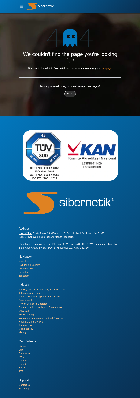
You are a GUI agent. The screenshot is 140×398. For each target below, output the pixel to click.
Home (70, 94)
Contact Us (24, 385)
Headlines (24, 261)
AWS (21, 357)
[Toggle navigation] (22, 7)
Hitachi (22, 368)
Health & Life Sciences (31, 322)
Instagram (24, 276)
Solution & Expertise (29, 265)
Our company (26, 269)
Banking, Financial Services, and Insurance (42, 290)
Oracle (22, 346)
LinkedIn (23, 272)
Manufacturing (26, 315)
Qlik (21, 350)
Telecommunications (29, 293)
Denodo (23, 364)
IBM (21, 371)
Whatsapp (24, 389)
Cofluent (24, 361)
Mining (22, 332)
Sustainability (26, 329)
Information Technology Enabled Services (41, 318)
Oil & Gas (24, 311)
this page (106, 68)
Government (25, 300)
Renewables (25, 325)
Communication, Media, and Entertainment (41, 307)
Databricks (24, 353)
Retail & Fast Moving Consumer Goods (39, 297)
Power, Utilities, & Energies (33, 304)
